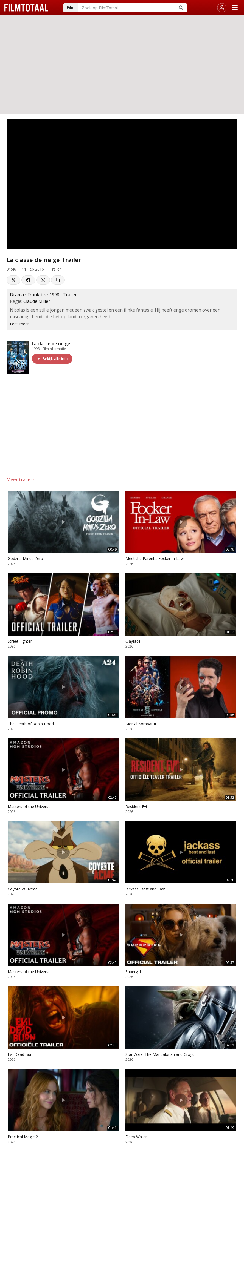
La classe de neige (51, 344)
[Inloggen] (221, 7)
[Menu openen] (235, 8)
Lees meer (19, 323)
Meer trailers (21, 479)
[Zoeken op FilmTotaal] (126, 7)
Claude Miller (36, 301)
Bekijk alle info (52, 358)
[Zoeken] (181, 7)
